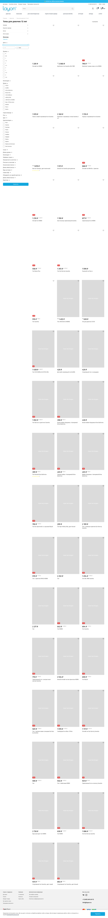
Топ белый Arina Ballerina (39, 474)
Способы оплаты (13, 4)
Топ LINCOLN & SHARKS (63, 321)
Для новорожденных (33, 13)
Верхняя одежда (7, 28)
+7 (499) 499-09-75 (92, 4)
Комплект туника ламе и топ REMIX (91, 66)
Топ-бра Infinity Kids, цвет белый (66, 526)
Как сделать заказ (7, 901)
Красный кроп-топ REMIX (39, 833)
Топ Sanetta (35, 321)
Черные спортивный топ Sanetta (91, 116)
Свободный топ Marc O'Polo (64, 731)
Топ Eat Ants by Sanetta (63, 271)
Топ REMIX (60, 629)
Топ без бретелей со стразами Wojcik (42, 526)
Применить (15, 184)
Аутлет (100, 13)
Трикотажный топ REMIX (88, 220)
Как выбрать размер (33, 894)
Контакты (21, 896)
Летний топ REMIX (37, 66)
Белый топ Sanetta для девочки (66, 168)
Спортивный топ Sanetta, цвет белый (67, 884)
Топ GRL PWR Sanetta (88, 578)
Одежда (5, 25)
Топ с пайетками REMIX (63, 783)
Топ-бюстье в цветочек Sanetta (41, 422)
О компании (21, 894)
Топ (58, 578)
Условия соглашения (33, 896)
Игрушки (80, 13)
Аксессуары (6, 34)
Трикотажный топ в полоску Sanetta (92, 783)
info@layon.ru (86, 902)
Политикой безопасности (13, 914)
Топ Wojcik (85, 679)
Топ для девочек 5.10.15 (88, 321)
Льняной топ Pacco (87, 271)
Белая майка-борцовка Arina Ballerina (92, 422)
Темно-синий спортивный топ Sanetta (42, 116)
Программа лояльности (33, 4)
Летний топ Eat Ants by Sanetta (90, 731)
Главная (5, 18)
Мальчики (19, 13)
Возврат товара (22, 4)
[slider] (3, 45)
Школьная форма (68, 13)
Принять (97, 914)
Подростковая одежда (51, 13)
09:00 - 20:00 (102, 4)
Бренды (91, 13)
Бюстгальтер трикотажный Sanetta (66, 220)
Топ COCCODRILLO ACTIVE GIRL (40, 372)
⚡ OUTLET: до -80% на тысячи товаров (54, 1)
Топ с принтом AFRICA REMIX (40, 578)
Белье (4, 31)
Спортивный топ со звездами (90, 372)
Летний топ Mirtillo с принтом (90, 168)
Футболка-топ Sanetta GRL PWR (66, 66)
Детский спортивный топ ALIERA (66, 372)
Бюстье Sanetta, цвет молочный (41, 168)
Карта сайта (21, 898)
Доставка (5, 4)
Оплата (4, 896)
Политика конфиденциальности (36, 898)
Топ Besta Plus (36, 271)
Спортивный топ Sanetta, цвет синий (42, 884)
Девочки (8, 13)
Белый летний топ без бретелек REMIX (68, 679)
